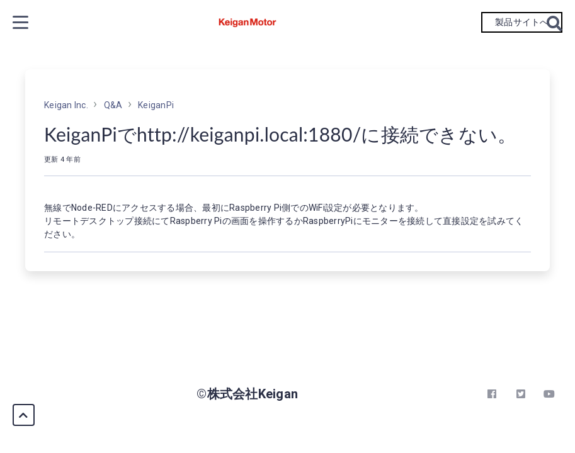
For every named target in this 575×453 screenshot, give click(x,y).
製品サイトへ (522, 22)
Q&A (113, 105)
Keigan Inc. (66, 105)
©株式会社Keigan (247, 393)
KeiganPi (156, 105)
